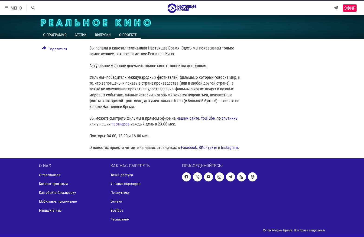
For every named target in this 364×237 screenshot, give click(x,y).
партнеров (120, 124)
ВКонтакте (208, 147)
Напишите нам (50, 210)
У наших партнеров (125, 184)
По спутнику (120, 193)
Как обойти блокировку (57, 193)
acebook (190, 147)
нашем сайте (188, 118)
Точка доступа (121, 175)
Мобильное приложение (58, 201)
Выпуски (103, 35)
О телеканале (49, 175)
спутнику (229, 118)
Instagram (229, 147)
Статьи (81, 35)
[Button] (54, 49)
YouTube (208, 118)
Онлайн (116, 201)
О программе (54, 35)
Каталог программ (53, 184)
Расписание (119, 219)
